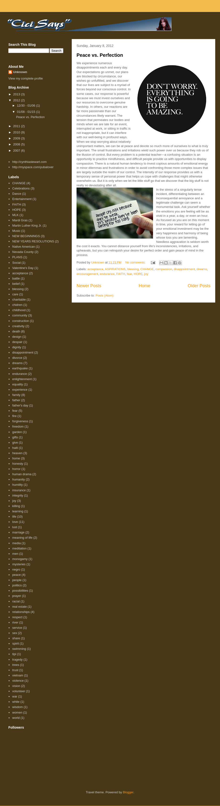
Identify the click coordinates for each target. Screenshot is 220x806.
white (15, 701)
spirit (15, 643)
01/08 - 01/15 (26, 112)
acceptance (96, 269)
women (17, 712)
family (16, 395)
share (16, 638)
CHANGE (147, 269)
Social (16, 262)
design (16, 336)
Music (16, 231)
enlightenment (22, 379)
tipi (14, 654)
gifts (15, 437)
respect (17, 617)
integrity (17, 495)
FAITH (120, 274)
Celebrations (21, 188)
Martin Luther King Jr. (27, 225)
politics (17, 585)
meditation (19, 548)
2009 (17, 138)
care (15, 294)
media (16, 543)
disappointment (184, 269)
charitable (19, 299)
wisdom (17, 707)
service (17, 627)
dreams (202, 269)
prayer (16, 596)
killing (16, 506)
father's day (20, 405)
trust (15, 670)
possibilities (20, 590)
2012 (17, 100)
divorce (17, 358)
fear (129, 274)
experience (20, 389)
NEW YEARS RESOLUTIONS (33, 241)
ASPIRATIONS (115, 269)
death (16, 331)
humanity (18, 479)
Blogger (128, 792)
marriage (18, 532)
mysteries (19, 564)
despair (17, 342)
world (16, 718)
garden (17, 432)
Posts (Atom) (105, 295)
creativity (18, 326)
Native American (23, 246)
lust (14, 527)
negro (16, 569)
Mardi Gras (20, 220)
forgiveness (20, 421)
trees (15, 665)
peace (16, 575)
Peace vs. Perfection (100, 55)
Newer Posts (89, 285)
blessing (133, 269)
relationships (21, 612)
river (15, 622)
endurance (107, 274)
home (16, 458)
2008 (17, 144)
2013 (17, 94)
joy (146, 274)
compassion (163, 269)
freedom (18, 426)
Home (144, 285)
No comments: (135, 262)
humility (17, 484)
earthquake (20, 368)
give (15, 442)
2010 (17, 132)
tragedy (17, 659)
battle (16, 278)
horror (16, 469)
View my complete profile (25, 78)
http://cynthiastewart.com (29, 162)
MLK (15, 215)
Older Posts (199, 285)
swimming (19, 649)
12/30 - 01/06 (26, 105)
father (16, 400)
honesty (17, 463)
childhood (19, 310)
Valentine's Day (22, 268)
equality (17, 384)
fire (14, 416)
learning (17, 511)
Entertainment (22, 199)
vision (16, 686)
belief (16, 284)
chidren (17, 305)
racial (16, 601)
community (19, 315)
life (14, 516)
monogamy (20, 559)
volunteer (18, 691)
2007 (17, 150)
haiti (15, 448)
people (17, 580)
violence (18, 680)
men (15, 553)
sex (14, 633)
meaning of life (22, 537)
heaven (17, 453)
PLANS (17, 257)
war (14, 696)
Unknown (20, 72)
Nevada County (23, 252)
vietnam (17, 675)
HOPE (138, 274)
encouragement (87, 274)
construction (20, 321)
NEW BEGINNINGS (26, 236)
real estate (19, 606)
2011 (17, 126)
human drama (21, 474)
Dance (16, 193)
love (15, 522)
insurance (19, 490)
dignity (16, 347)
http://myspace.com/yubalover (33, 167)
